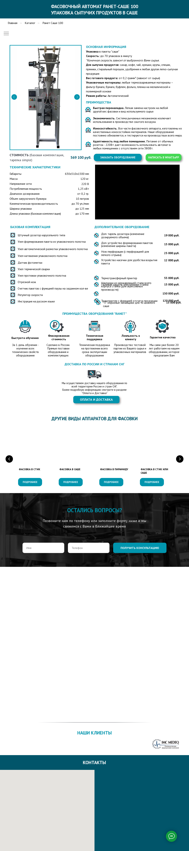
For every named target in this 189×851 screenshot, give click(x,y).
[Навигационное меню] (6, 34)
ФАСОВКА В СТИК (29, 469)
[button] (118, 157)
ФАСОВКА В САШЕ (69, 469)
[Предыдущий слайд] (9, 459)
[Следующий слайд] (179, 459)
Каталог (30, 23)
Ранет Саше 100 (52, 23)
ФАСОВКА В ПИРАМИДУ (114, 469)
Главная (12, 23)
